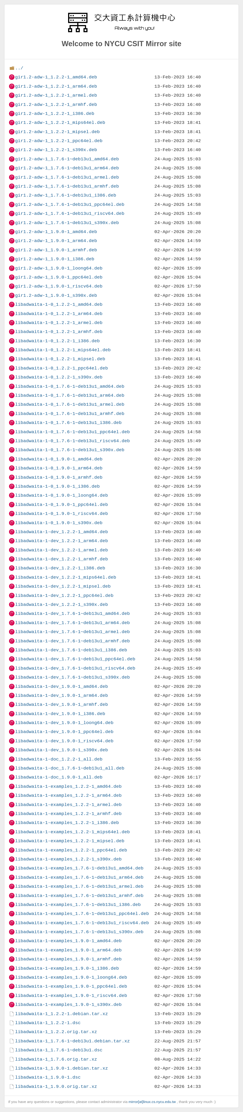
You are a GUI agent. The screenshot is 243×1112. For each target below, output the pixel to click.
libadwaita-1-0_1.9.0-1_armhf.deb (58, 477)
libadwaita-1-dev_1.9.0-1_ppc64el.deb (64, 732)
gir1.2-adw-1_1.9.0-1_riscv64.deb (58, 286)
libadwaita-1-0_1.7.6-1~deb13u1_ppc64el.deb (72, 432)
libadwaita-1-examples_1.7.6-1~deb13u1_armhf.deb (79, 895)
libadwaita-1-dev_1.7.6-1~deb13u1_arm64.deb (72, 623)
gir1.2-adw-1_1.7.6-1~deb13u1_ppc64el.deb (69, 204)
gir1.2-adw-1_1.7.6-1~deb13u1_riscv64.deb (69, 213)
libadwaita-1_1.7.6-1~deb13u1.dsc (58, 1050)
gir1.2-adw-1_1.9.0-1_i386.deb (54, 259)
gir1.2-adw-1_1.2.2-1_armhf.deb (56, 104)
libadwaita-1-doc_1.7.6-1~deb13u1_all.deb (69, 768)
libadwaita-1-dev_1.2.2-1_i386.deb (60, 568)
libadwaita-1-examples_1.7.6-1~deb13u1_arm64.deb (79, 877)
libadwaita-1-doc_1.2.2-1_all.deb (58, 759)
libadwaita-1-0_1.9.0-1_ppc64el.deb (61, 504)
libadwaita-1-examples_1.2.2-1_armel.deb (68, 804)
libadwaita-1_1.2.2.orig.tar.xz (56, 1032)
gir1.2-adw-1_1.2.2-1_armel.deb (56, 95)
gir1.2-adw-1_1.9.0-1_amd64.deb (56, 232)
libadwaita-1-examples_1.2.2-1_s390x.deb (68, 859)
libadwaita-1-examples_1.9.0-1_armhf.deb (68, 959)
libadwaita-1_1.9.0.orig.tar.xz (56, 1086)
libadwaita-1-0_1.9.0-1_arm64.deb (58, 468)
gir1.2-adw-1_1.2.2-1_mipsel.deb (57, 132)
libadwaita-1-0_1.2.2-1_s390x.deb (58, 377)
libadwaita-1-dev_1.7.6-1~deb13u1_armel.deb (72, 632)
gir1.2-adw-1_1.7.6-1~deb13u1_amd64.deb (67, 159)
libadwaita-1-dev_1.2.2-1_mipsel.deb (63, 586)
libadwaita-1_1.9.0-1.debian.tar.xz (61, 1068)
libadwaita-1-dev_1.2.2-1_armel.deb (61, 550)
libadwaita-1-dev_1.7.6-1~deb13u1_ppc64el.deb (75, 659)
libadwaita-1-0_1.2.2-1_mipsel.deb (60, 359)
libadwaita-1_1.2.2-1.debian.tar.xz (61, 1014)
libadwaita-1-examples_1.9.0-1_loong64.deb (71, 977)
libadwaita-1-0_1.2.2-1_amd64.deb (58, 304)
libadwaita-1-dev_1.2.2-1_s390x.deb (61, 604)
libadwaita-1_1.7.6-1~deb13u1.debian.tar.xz (72, 1041)
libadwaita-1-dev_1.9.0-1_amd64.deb (61, 686)
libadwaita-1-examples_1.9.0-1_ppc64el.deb (71, 986)
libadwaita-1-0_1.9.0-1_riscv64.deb (61, 513)
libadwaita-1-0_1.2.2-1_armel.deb (58, 323)
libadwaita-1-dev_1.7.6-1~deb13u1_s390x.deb (72, 677)
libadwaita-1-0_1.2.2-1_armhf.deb (58, 332)
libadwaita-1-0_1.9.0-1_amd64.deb (58, 459)
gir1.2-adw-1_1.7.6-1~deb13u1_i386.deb (65, 195)
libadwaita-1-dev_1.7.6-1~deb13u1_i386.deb (71, 650)
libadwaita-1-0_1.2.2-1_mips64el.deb (63, 350)
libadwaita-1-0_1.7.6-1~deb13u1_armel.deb (69, 404)
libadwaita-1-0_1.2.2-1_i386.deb (57, 341)
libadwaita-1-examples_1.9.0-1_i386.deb (67, 968)
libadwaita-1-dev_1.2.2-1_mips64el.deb (65, 577)
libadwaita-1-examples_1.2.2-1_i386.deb (67, 822)
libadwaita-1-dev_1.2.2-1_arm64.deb (61, 541)
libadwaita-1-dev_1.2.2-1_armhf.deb (61, 559)
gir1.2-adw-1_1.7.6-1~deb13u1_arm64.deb (67, 168)
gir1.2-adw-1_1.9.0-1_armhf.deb (56, 250)
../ (19, 68)
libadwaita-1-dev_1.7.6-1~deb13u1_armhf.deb (72, 641)
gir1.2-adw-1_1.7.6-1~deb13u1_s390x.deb (67, 223)
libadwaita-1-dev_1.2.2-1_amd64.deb (61, 532)
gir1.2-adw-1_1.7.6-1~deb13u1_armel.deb (67, 177)
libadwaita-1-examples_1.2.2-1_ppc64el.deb (71, 850)
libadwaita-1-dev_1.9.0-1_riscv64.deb (64, 741)
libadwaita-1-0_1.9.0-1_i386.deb (57, 486)
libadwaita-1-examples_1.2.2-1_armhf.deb (68, 813)
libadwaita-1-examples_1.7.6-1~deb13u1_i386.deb (78, 904)
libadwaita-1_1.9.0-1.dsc (47, 1077)
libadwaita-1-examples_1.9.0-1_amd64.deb (68, 941)
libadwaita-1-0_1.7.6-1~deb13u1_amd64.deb (69, 386)
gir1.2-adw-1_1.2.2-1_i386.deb (54, 113)
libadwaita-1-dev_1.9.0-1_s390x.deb (61, 750)
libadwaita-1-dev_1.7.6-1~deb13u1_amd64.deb (72, 613)
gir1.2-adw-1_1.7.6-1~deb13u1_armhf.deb (67, 186)
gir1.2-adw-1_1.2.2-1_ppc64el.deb (58, 141)
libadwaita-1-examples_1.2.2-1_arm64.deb (68, 795)
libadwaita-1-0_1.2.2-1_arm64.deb (58, 314)
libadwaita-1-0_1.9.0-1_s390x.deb (58, 523)
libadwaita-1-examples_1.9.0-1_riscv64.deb (71, 995)
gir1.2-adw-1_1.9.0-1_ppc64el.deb (58, 277)
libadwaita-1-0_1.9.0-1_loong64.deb (61, 495)
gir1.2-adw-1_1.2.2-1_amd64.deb (56, 77)
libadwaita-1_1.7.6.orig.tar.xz (56, 1059)
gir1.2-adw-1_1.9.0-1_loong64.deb (58, 268)
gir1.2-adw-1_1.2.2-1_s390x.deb (56, 150)
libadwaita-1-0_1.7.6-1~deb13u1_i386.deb (68, 422)
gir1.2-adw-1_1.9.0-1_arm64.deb (56, 241)
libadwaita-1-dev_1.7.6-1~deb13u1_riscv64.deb (75, 668)
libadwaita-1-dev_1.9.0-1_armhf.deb (61, 704)
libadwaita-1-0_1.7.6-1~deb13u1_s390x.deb (69, 450)
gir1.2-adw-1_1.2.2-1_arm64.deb (56, 86)
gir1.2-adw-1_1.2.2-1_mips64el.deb (60, 122)
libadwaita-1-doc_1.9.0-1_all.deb (58, 777)
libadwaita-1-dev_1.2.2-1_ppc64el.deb (64, 595)
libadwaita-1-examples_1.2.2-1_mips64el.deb (72, 832)
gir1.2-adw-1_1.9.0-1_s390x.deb (56, 295)
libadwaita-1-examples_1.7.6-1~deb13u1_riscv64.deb (82, 923)
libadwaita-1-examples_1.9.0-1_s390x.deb (68, 1004)
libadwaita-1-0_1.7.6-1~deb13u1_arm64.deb (69, 395)
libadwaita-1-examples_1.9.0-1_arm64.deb (68, 950)
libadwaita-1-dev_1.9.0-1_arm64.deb (61, 695)
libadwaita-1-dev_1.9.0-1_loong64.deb (64, 723)
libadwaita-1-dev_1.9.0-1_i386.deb (60, 714)
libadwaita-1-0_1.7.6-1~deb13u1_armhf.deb (69, 413)
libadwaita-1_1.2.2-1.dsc (47, 1023)
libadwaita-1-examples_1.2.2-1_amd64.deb (68, 786)
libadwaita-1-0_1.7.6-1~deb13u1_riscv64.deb (72, 441)
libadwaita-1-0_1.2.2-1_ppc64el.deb (61, 368)
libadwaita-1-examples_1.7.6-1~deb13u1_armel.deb (79, 886)
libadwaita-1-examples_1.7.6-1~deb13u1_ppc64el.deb (82, 913)
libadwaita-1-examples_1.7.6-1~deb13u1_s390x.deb (79, 932)
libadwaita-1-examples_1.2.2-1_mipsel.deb (69, 841)
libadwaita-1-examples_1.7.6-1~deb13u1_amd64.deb (79, 868)
